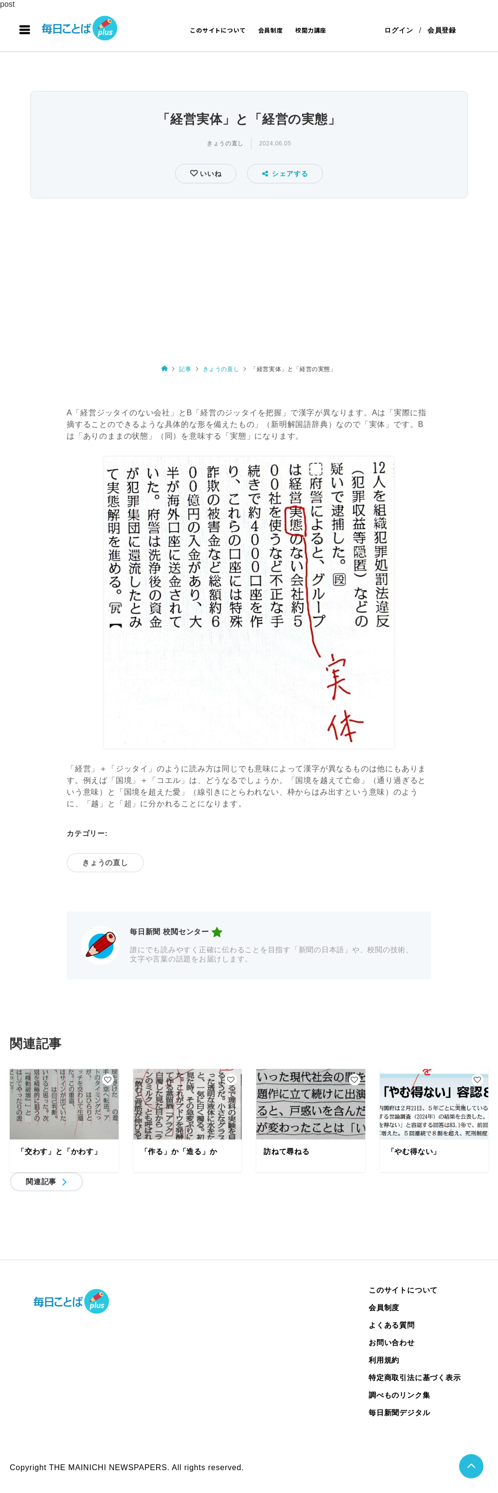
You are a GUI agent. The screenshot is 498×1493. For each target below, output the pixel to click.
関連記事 (41, 1181)
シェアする (285, 174)
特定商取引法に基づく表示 (415, 1377)
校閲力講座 (310, 30)
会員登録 (441, 30)
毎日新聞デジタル (399, 1412)
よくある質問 (392, 1325)
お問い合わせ (392, 1342)
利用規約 (384, 1360)
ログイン (398, 30)
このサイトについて (218, 30)
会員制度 (270, 30)
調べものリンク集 (399, 1395)
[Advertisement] (249, 274)
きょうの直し (225, 143)
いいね (209, 174)
